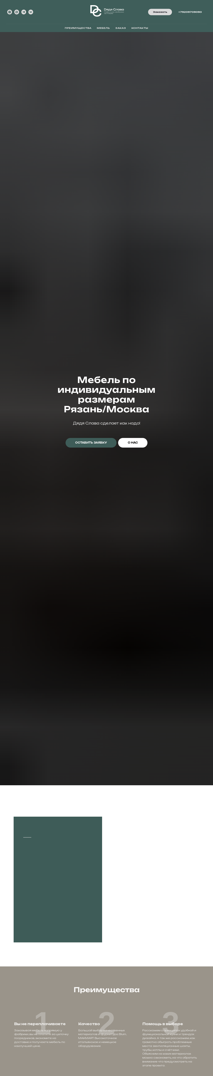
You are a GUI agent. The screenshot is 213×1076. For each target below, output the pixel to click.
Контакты (139, 28)
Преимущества (78, 28)
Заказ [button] (120, 28)
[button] (160, 12)
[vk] (30, 12)
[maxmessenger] (16, 12)
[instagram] (9, 12)
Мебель (103, 28)
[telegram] (23, 12)
